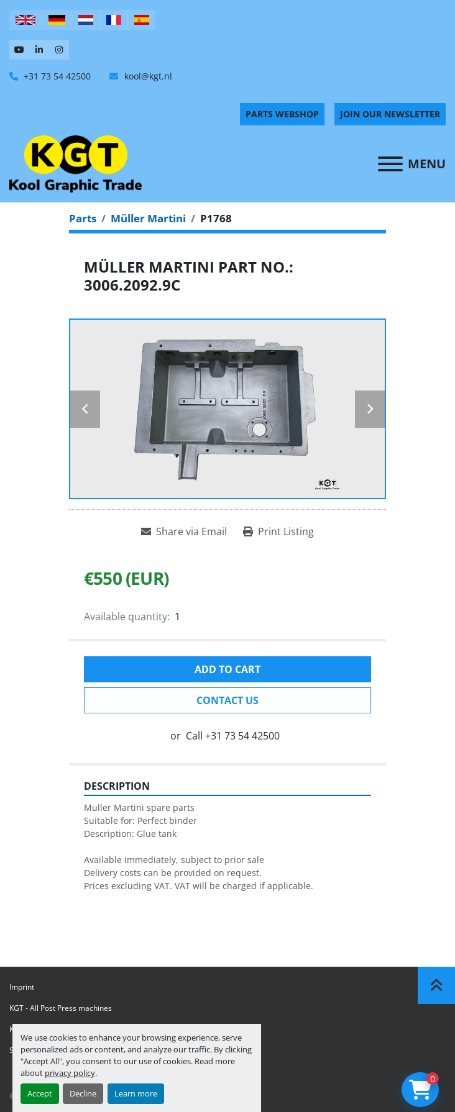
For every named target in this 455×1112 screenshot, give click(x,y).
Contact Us (227, 700)
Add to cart (227, 669)
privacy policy (70, 1072)
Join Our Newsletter (390, 114)
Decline (83, 1093)
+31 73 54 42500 (56, 76)
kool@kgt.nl (147, 76)
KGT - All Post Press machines (60, 1008)
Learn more (135, 1093)
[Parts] (82, 218)
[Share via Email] (184, 531)
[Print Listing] (278, 531)
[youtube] (19, 50)
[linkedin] (39, 50)
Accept (39, 1093)
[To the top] (436, 985)
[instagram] (59, 50)
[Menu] (390, 163)
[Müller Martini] (148, 218)
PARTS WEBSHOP (282, 114)
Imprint (21, 987)
